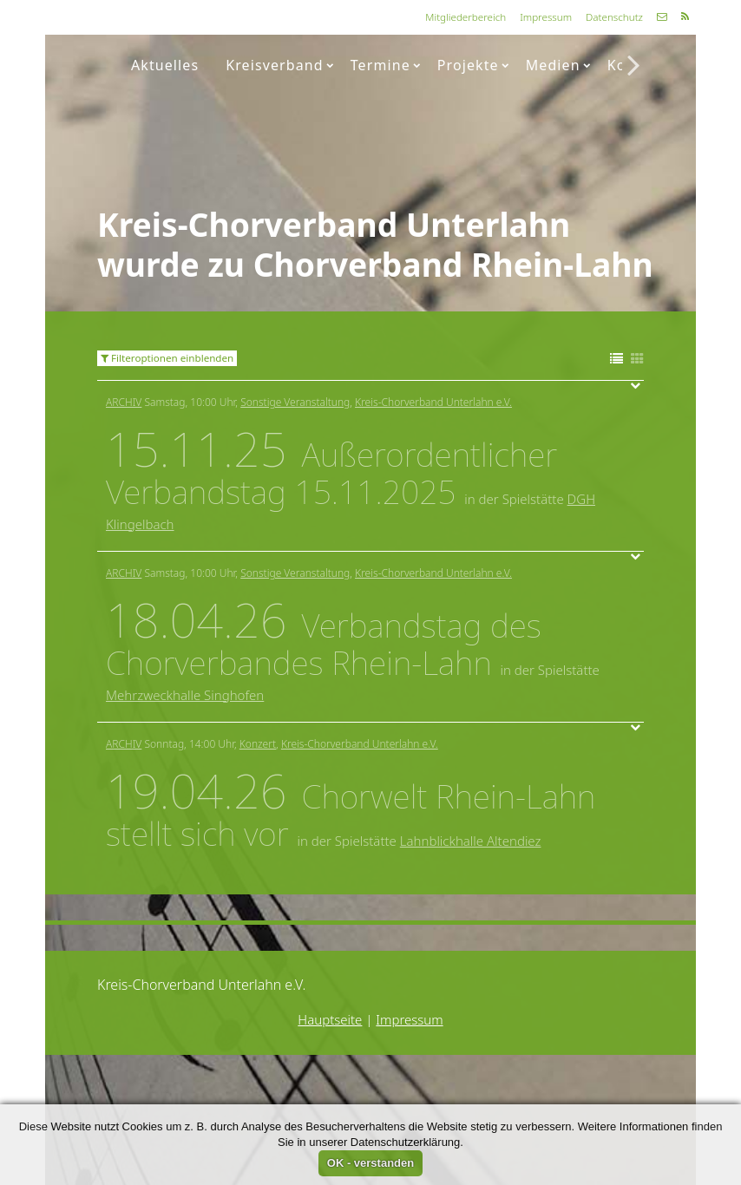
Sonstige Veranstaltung (295, 402)
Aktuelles (165, 65)
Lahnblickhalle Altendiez (470, 840)
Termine (386, 65)
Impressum (546, 16)
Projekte (473, 65)
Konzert (257, 744)
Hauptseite (330, 1019)
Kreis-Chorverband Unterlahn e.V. (433, 402)
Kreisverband (280, 65)
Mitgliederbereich (465, 16)
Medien (558, 65)
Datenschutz (614, 16)
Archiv (123, 402)
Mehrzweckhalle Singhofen (185, 695)
